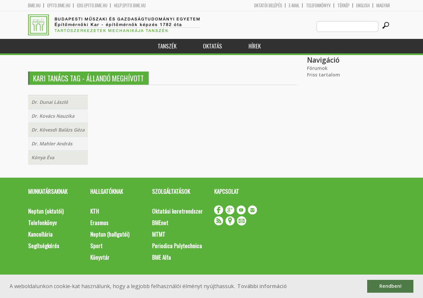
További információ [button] (262, 286)
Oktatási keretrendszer (177, 211)
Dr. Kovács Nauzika (52, 116)
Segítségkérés (43, 246)
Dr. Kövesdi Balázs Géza (58, 130)
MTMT (158, 234)
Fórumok (317, 68)
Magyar (383, 5)
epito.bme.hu (58, 5)
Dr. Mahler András (51, 143)
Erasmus (99, 223)
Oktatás (212, 46)
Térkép (343, 5)
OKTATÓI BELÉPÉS (268, 5)
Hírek (255, 46)
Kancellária (40, 234)
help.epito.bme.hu (130, 5)
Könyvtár (99, 257)
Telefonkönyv (318, 5)
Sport (96, 246)
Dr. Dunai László (49, 102)
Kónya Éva (42, 157)
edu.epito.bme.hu (92, 5)
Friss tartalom (323, 75)
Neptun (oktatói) (45, 211)
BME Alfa (161, 257)
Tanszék (167, 46)
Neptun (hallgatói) (109, 234)
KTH (94, 211)
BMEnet (160, 223)
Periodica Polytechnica (177, 246)
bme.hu (34, 5)
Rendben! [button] (390, 286)
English (363, 5)
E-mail (294, 5)
